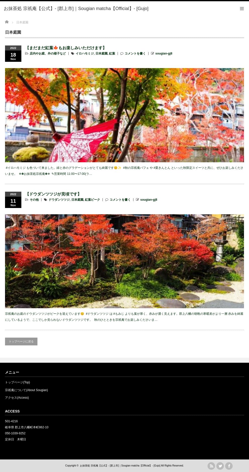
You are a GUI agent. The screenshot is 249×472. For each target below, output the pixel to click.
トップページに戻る (21, 341)
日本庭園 (101, 53)
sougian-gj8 (163, 53)
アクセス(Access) (17, 397)
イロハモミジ (85, 53)
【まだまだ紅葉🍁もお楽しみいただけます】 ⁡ (66, 48)
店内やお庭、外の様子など (48, 53)
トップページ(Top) (17, 382)
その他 (34, 199)
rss (211, 466)
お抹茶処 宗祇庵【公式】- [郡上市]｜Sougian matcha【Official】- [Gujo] (120, 465)
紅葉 (112, 53)
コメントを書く (135, 53)
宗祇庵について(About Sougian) (26, 390)
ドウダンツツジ (59, 199)
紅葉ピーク (92, 199)
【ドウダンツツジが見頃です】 (53, 194)
